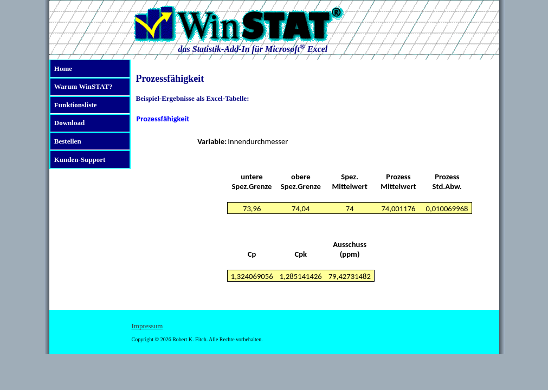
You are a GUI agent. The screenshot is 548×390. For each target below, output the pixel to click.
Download (69, 123)
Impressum (147, 326)
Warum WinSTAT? (83, 86)
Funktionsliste (75, 105)
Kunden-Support (80, 159)
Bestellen (67, 141)
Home (63, 68)
